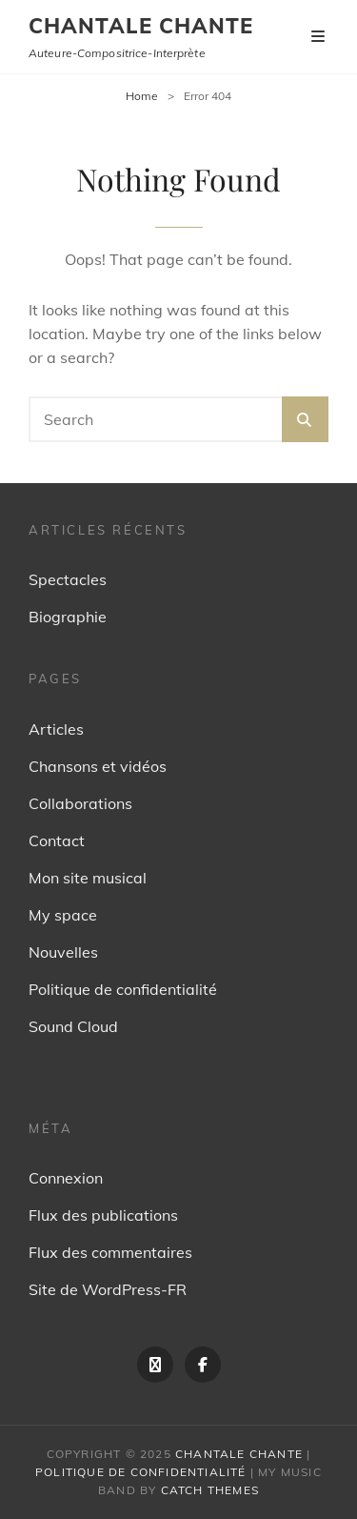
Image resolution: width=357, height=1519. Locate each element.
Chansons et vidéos (98, 766)
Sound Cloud (73, 1026)
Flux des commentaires (110, 1252)
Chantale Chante (141, 25)
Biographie (68, 616)
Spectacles (68, 579)
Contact (57, 840)
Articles (56, 729)
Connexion (66, 1177)
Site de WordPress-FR (108, 1289)
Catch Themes (210, 1490)
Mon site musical (88, 877)
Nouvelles (63, 952)
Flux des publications (103, 1215)
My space (63, 914)
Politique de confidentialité (123, 989)
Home (142, 96)
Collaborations (80, 803)
